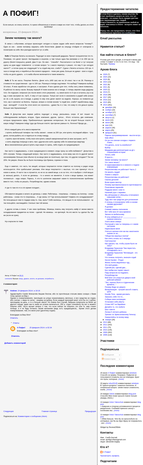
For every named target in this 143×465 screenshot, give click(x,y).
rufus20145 (112, 383)
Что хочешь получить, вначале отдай (120, 257)
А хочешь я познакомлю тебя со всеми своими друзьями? (121, 203)
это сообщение (128, 33)
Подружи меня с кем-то (115, 190)
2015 (105, 102)
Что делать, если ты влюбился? (118, 145)
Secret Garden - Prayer (114, 260)
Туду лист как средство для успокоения (121, 200)
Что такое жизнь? (112, 162)
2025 (105, 77)
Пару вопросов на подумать (116, 273)
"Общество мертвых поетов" (117, 236)
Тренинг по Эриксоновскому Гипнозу (120, 314)
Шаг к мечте (110, 309)
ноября (108, 110)
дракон (26, 278)
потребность (49, 278)
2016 (105, 100)
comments (8, 278)
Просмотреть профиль (109, 456)
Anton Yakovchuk (116, 402)
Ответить (14, 318)
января (108, 320)
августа (108, 117)
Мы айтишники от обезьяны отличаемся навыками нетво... (122, 196)
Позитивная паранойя (114, 187)
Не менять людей (112, 172)
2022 (105, 84)
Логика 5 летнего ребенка (116, 312)
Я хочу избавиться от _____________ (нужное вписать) (120, 218)
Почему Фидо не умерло (115, 287)
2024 (105, 79)
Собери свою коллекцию (115, 299)
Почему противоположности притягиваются (123, 185)
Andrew (13, 291)
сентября (109, 115)
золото (32, 278)
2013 (105, 322)
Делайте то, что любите (115, 307)
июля (107, 120)
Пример (111, 64)
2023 (105, 82)
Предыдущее (90, 411)
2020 (105, 89)
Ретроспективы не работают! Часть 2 (120, 169)
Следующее (8, 411)
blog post (132, 394)
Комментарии (109, 359)
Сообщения (108, 355)
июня (107, 122)
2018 (105, 95)
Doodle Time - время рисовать (117, 294)
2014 (105, 105)
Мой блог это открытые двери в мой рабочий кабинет (120, 279)
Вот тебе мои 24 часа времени (118, 212)
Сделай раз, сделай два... (116, 267)
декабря (109, 107)
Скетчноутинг (110, 241)
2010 (105, 330)
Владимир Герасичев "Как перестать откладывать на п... (120, 249)
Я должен (109, 207)
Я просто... (109, 157)
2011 (105, 327)
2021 (105, 87)
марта (108, 130)
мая (107, 125)
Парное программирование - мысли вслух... (123, 135)
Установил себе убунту (114, 302)
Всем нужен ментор (113, 182)
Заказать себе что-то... (114, 297)
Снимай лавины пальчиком (116, 209)
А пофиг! (21, 13)
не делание (40, 278)
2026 (105, 74)
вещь (21, 278)
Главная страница (49, 411)
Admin (111, 394)
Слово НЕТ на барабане (115, 304)
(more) (121, 379)
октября (108, 112)
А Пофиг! (21, 328)
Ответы (16, 323)
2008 (105, 335)
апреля (108, 128)
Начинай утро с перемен (115, 192)
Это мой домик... (112, 265)
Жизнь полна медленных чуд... (118, 262)
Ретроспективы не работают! (117, 177)
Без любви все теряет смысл (117, 270)
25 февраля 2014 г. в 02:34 (40, 328)
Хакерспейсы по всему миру (117, 317)
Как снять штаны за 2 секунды (117, 238)
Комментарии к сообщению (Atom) (32, 416)
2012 (105, 325)
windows (133, 373)
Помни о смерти (111, 175)
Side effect (109, 138)
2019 (105, 92)
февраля (109, 133)
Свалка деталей (111, 180)
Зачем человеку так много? (23, 37)
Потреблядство (111, 275)
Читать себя (110, 155)
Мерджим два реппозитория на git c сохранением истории (120, 151)
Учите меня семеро (113, 222)
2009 (105, 332)
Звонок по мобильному (114, 214)
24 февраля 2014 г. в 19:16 (29, 291)
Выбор (107, 148)
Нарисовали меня (112, 229)
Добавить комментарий (15, 343)
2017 (105, 97)
